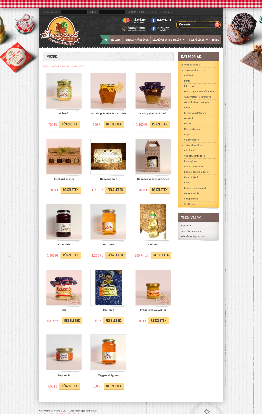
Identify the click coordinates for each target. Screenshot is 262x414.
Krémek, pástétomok (195, 112)
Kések (187, 182)
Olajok (187, 134)
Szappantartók (191, 198)
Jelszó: (93, 11)
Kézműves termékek (191, 145)
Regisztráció (165, 11)
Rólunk (115, 39)
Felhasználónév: (51, 11)
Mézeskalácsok (192, 128)
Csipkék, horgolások (194, 155)
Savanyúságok (191, 139)
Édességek (190, 86)
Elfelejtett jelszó (147, 11)
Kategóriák (191, 56)
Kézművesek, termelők (166, 39)
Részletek (69, 123)
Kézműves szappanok (195, 187)
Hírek (215, 39)
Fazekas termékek (193, 166)
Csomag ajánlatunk (190, 64)
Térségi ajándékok (136, 39)
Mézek (187, 123)
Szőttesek (189, 203)
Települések (197, 39)
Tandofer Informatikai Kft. (63, 405)
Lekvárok (188, 118)
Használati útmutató (191, 230)
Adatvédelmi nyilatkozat (193, 236)
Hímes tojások (191, 177)
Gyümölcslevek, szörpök (196, 102)
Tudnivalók (191, 218)
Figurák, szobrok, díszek (196, 171)
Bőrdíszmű (189, 150)
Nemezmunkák (191, 193)
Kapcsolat (186, 225)
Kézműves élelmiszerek (71, 66)
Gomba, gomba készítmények (199, 91)
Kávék (187, 107)
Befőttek (188, 75)
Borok (187, 80)
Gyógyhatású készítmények (198, 96)
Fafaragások (190, 161)
